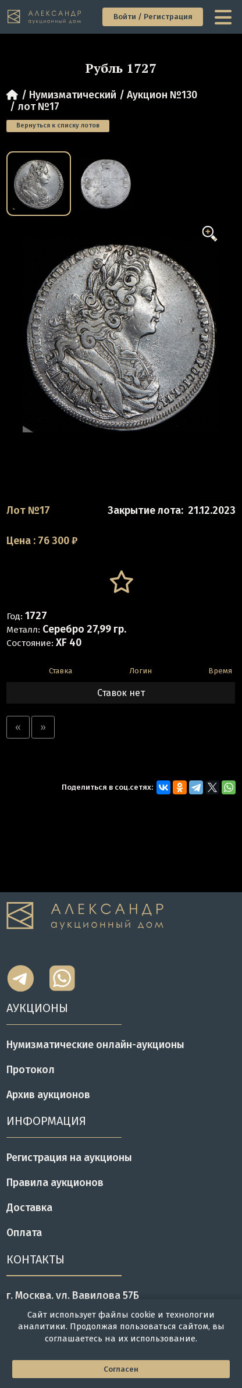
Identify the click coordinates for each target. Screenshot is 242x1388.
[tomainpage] (45, 16)
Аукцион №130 (162, 94)
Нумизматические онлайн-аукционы (95, 1044)
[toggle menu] (224, 17)
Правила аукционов (55, 1182)
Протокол (30, 1069)
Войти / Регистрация (153, 17)
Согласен (121, 1369)
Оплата (24, 1232)
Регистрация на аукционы (69, 1157)
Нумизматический (72, 94)
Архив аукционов (48, 1094)
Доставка (29, 1207)
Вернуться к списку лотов (57, 125)
